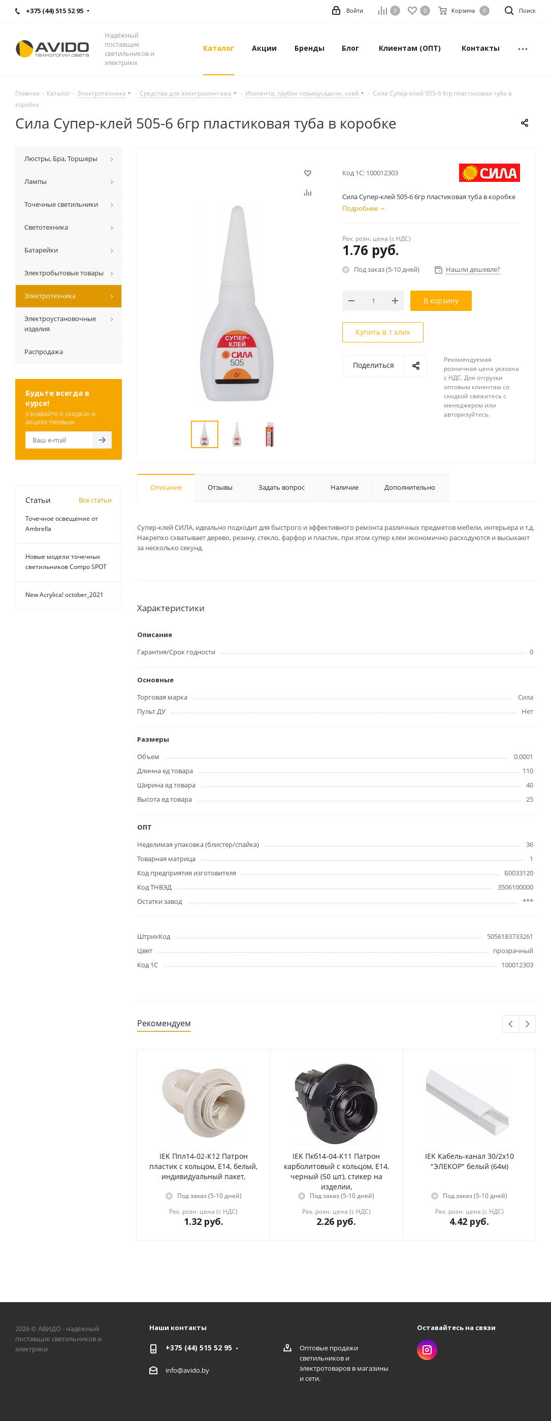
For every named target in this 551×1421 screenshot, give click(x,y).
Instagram (427, 1350)
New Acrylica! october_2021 (64, 594)
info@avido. (184, 1370)
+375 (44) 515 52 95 (199, 1347)
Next (527, 1024)
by (205, 1370)
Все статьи (95, 499)
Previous (511, 1024)
